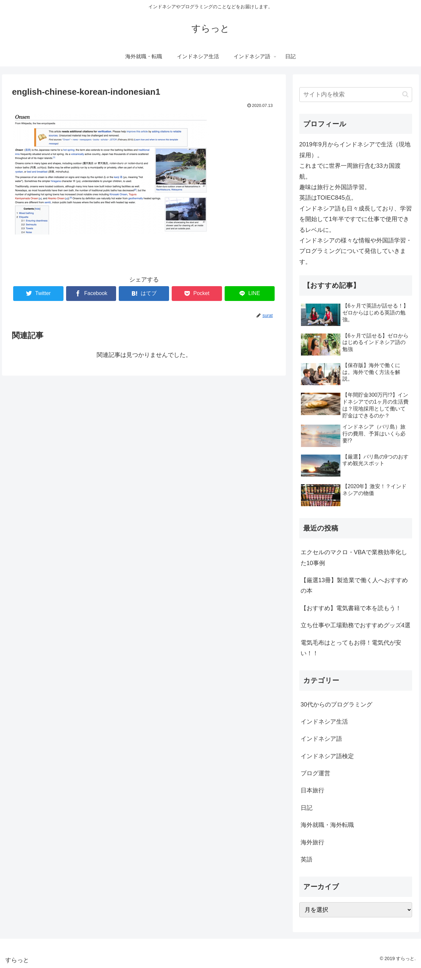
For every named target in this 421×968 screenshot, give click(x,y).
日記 (306, 808)
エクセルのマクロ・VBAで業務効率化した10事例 (354, 557)
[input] (355, 94)
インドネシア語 (321, 738)
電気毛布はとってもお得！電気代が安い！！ (351, 648)
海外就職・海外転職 (327, 825)
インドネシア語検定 (327, 756)
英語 (306, 859)
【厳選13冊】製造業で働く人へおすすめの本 (354, 585)
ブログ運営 (315, 773)
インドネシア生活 (324, 721)
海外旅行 (312, 842)
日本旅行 (312, 790)
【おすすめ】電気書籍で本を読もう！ (351, 608)
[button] (405, 94)
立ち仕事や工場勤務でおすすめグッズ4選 (355, 625)
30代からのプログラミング (336, 704)
